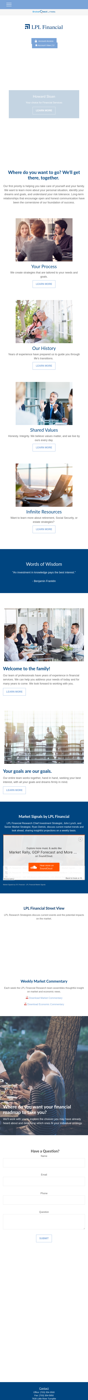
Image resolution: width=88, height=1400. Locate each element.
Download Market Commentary (45, 998)
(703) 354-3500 (47, 1392)
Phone (44, 1193)
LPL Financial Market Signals (36, 885)
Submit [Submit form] (44, 1238)
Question (44, 1212)
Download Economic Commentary (45, 1004)
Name (44, 1156)
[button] (82, 1392)
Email (44, 1174)
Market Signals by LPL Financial (14, 885)
